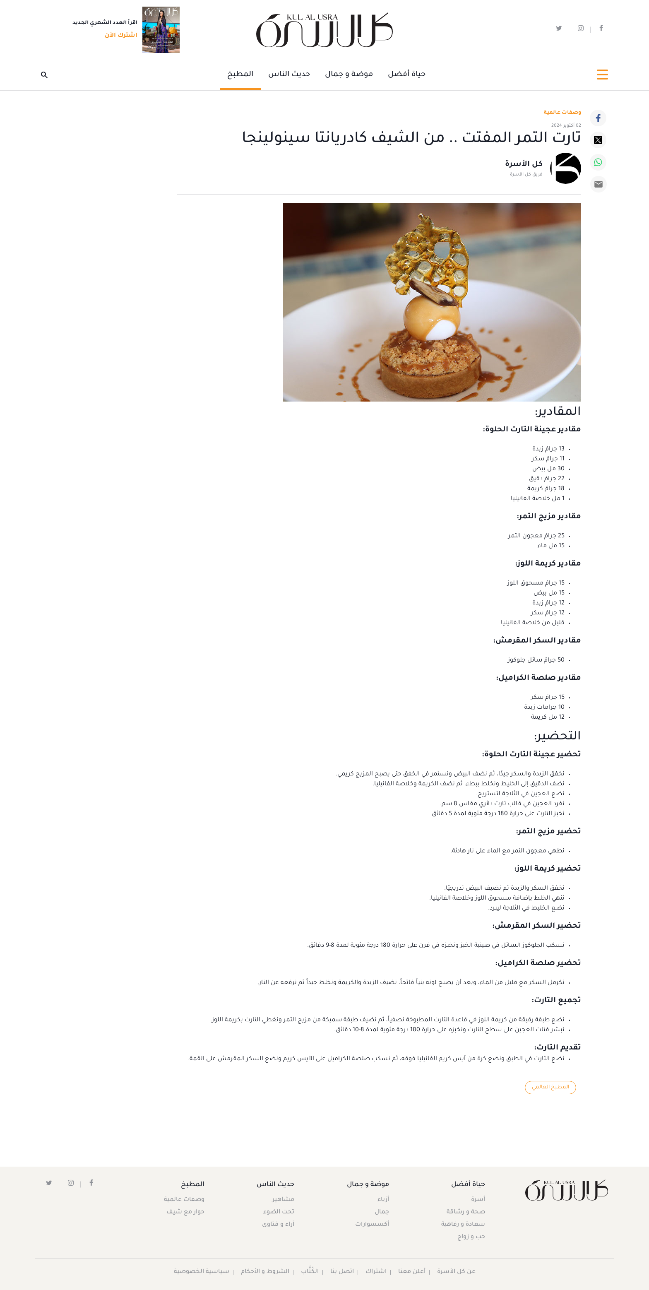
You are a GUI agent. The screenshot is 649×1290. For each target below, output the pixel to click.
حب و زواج (471, 1237)
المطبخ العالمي (550, 1087)
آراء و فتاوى (278, 1225)
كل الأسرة (524, 165)
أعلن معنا (411, 1272)
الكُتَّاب (310, 1272)
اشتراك (376, 1272)
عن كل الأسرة (456, 1272)
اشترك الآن (118, 36)
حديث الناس (289, 75)
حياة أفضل (406, 75)
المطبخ (240, 75)
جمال (382, 1212)
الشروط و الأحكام (265, 1272)
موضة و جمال (349, 75)
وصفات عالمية (562, 113)
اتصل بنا (342, 1272)
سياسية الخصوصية (201, 1272)
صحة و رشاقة (466, 1212)
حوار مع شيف (185, 1212)
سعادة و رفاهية (463, 1225)
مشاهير (283, 1200)
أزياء (383, 1200)
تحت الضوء (278, 1212)
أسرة (478, 1200)
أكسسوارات (372, 1225)
